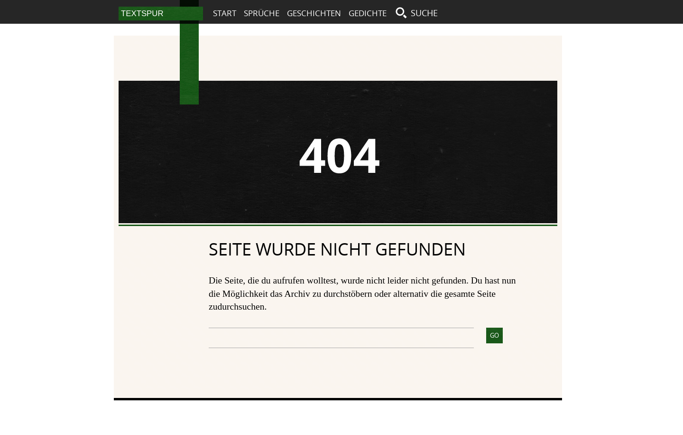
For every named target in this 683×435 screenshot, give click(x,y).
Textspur (189, 68)
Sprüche (261, 13)
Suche (424, 13)
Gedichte (368, 13)
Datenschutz (510, 411)
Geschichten (314, 13)
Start (224, 13)
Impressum (456, 411)
